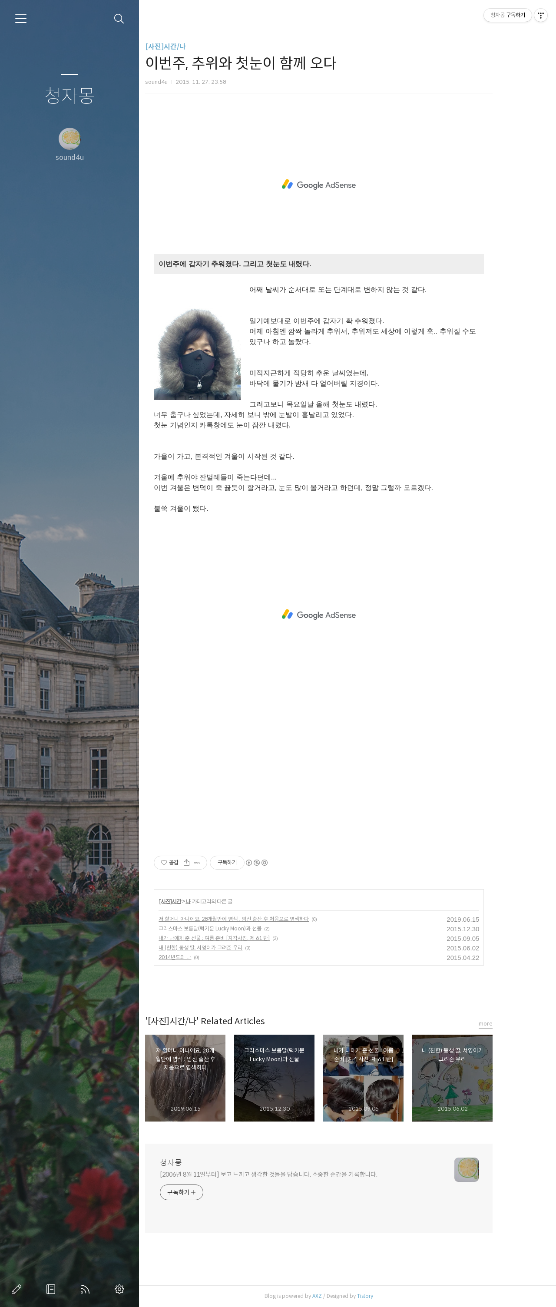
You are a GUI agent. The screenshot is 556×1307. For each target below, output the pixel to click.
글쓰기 (18, 1289)
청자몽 (69, 96)
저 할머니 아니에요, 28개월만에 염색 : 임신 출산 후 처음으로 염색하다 (257, 919)
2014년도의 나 (198, 957)
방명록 (52, 1289)
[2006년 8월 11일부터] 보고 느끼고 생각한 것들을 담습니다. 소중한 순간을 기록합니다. (291, 1174)
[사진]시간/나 (188, 46)
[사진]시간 (193, 901)
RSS (86, 1289)
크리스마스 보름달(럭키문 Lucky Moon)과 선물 (233, 928)
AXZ (340, 1296)
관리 (121, 1289)
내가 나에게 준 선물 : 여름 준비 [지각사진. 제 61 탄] (237, 938)
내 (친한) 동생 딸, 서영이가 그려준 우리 (223, 947)
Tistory (388, 1296)
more (509, 1023)
